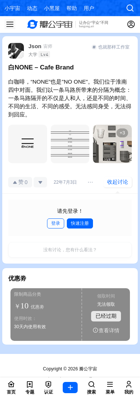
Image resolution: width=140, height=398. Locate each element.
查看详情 (106, 330)
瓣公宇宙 (87, 368)
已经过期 (106, 316)
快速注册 (80, 223)
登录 (55, 223)
